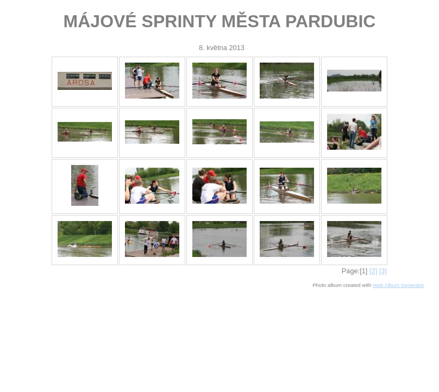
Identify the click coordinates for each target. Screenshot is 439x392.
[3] (383, 271)
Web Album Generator (398, 285)
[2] (373, 271)
